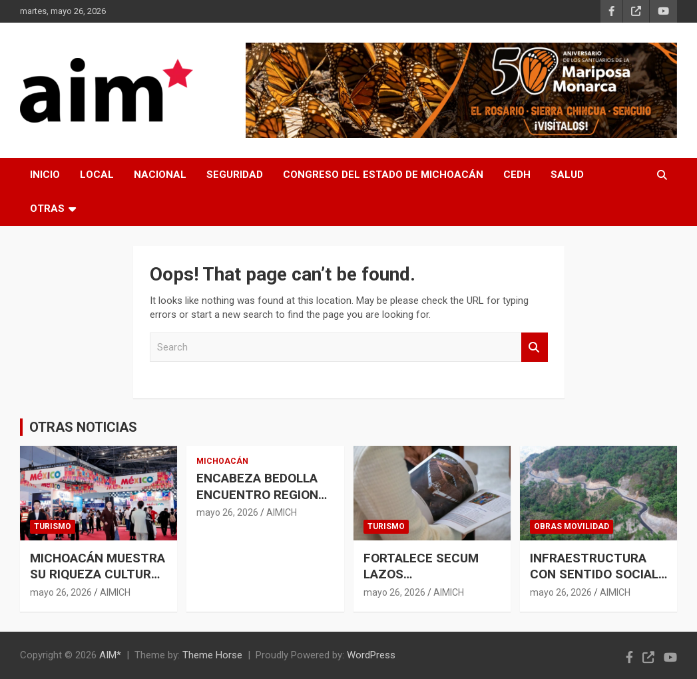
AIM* (110, 655)
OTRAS (47, 209)
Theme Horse (212, 655)
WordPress (371, 655)
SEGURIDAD (234, 175)
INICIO (45, 175)
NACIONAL (160, 175)
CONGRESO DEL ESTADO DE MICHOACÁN (383, 175)
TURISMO (52, 526)
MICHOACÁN (222, 461)
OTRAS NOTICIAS (83, 427)
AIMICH (115, 592)
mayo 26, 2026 (61, 592)
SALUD (567, 175)
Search (534, 347)
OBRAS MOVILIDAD (571, 526)
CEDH (517, 175)
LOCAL (97, 175)
